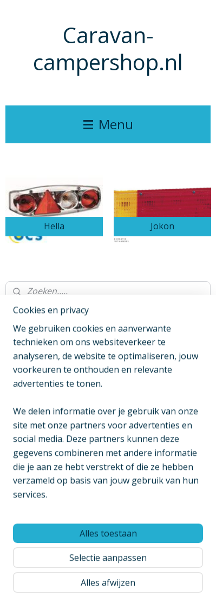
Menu (108, 124)
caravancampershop (46, 389)
